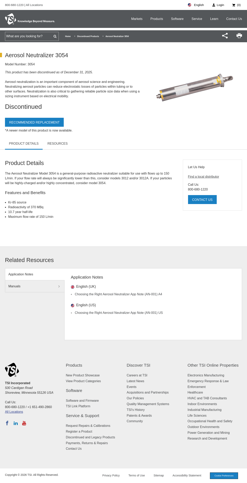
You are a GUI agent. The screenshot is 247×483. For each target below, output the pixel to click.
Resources (57, 143)
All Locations (34, 5)
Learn (214, 19)
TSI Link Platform (78, 406)
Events (131, 387)
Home (68, 36)
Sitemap (158, 475)
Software (177, 19)
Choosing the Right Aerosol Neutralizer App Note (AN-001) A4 (118, 294)
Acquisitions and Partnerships (148, 392)
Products (156, 19)
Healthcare (195, 392)
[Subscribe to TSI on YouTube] (24, 423)
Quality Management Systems (148, 404)
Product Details (24, 143)
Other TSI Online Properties (213, 365)
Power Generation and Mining (209, 432)
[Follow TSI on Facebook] (7, 423)
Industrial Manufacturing (205, 409)
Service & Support (82, 415)
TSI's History (136, 409)
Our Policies (135, 398)
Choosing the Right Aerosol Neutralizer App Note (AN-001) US (119, 312)
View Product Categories (83, 381)
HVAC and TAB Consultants (207, 398)
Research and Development (207, 438)
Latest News (135, 381)
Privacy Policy (110, 475)
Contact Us (234, 19)
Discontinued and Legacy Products (90, 437)
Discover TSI (138, 365)
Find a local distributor (203, 176)
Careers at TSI (137, 375)
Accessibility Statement (186, 475)
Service (197, 19)
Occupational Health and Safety (210, 421)
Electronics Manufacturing (206, 375)
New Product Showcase (83, 375)
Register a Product (79, 431)
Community (135, 421)
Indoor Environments (202, 404)
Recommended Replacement (34, 122)
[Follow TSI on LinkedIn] (16, 423)
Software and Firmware (82, 400)
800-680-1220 (15, 5)
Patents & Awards (139, 415)
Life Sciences (197, 415)
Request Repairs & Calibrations (88, 425)
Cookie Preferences (223, 475)
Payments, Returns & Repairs (87, 443)
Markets (136, 19)
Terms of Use (136, 475)
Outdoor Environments (204, 427)
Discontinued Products (88, 36)
